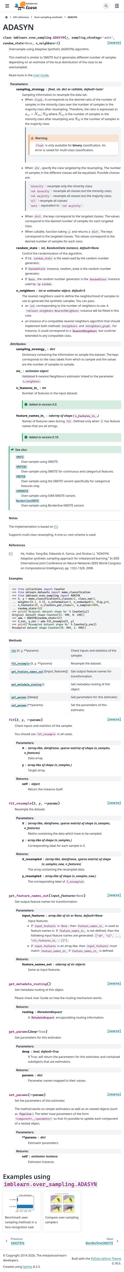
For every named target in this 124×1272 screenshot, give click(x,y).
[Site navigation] (7, 6)
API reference (21, 17)
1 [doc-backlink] (10, 554)
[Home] (6, 17)
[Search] (106, 6)
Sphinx (27, 1267)
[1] (56, 527)
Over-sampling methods (48, 17)
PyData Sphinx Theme (106, 1259)
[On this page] (117, 6)
